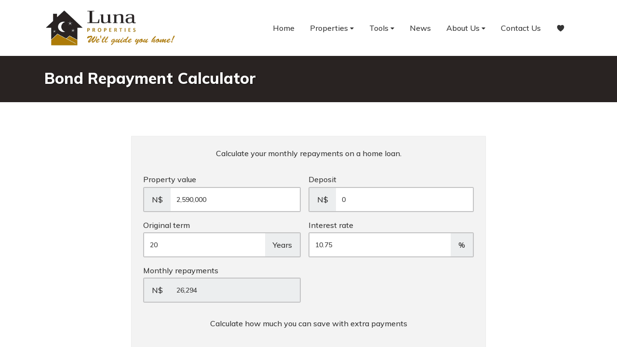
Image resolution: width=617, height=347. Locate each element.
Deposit (322, 179)
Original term (166, 225)
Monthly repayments (180, 270)
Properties (332, 28)
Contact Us (521, 28)
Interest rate (330, 225)
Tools (381, 28)
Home (284, 28)
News (420, 28)
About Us (465, 28)
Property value (169, 179)
